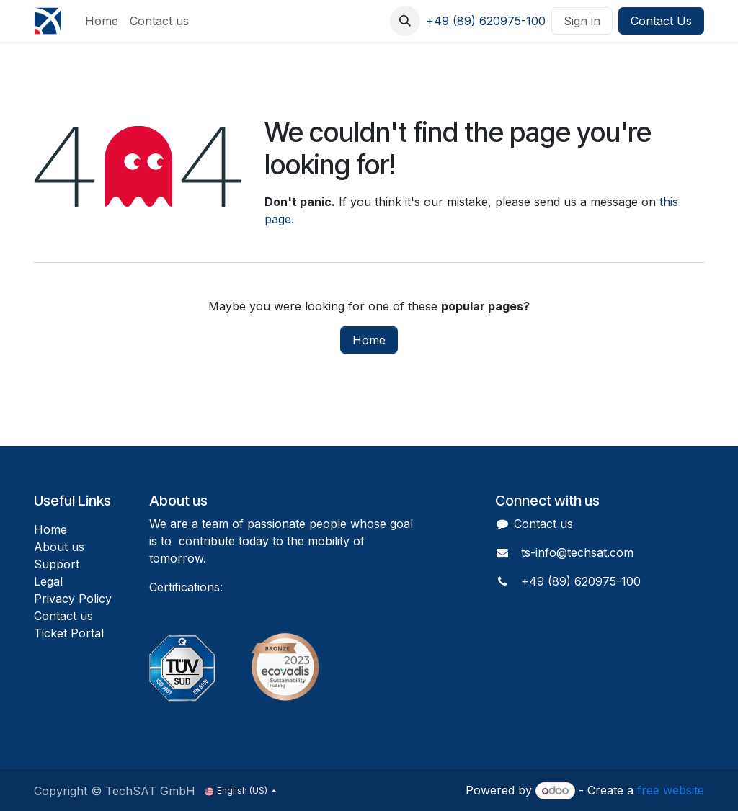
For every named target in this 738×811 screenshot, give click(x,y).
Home (369, 340)
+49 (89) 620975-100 (486, 21)
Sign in (582, 21)
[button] (405, 21)
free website (670, 790)
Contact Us (661, 21)
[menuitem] (101, 20)
